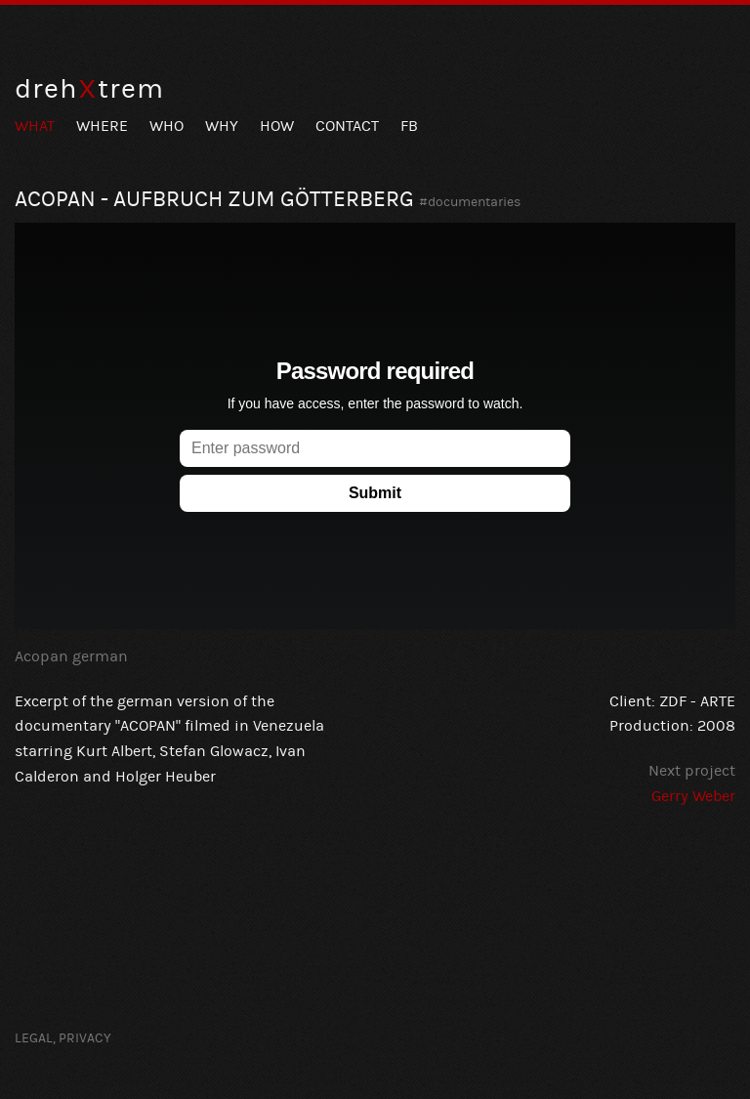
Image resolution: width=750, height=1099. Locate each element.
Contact (347, 126)
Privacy (85, 1038)
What (35, 126)
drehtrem (89, 89)
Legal (34, 1038)
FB (409, 126)
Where (102, 126)
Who (166, 126)
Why (221, 126)
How (277, 126)
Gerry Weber (693, 796)
